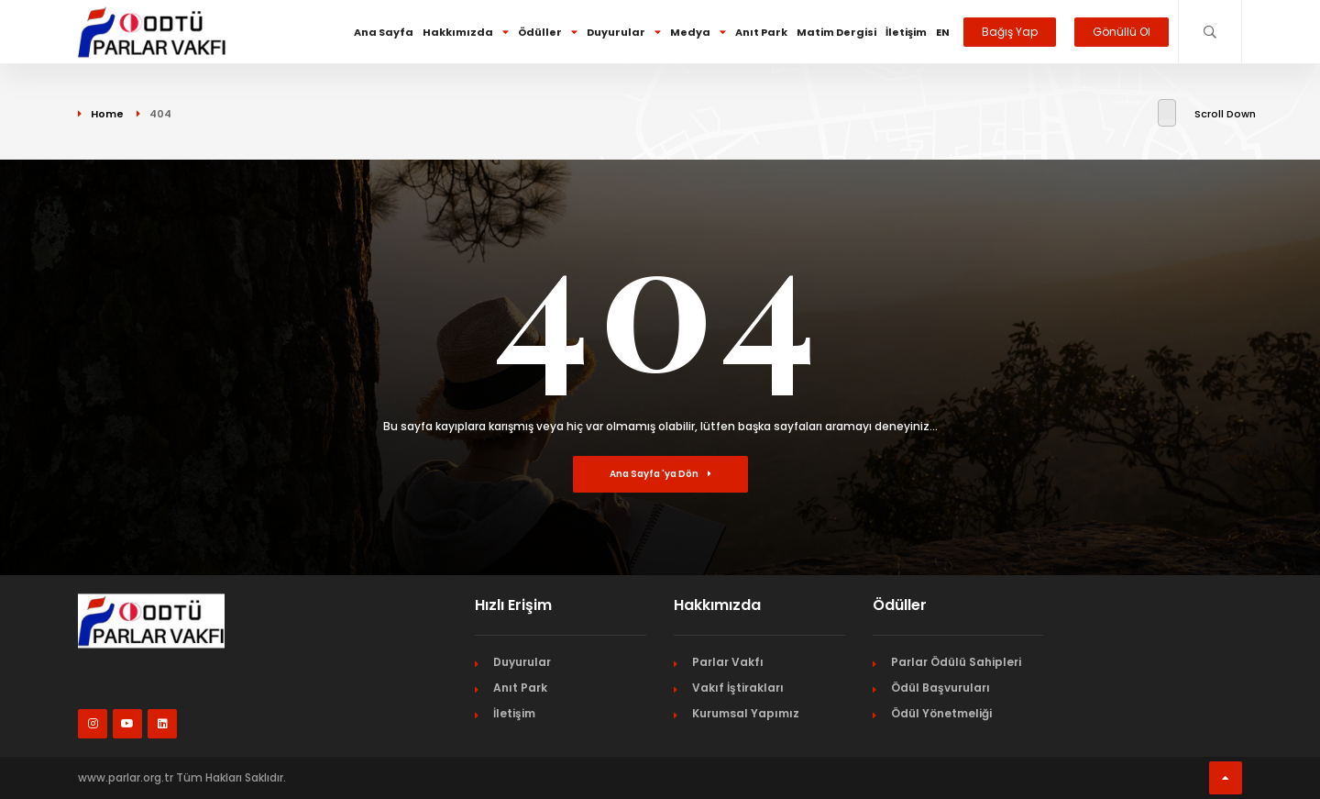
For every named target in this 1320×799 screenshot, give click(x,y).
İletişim (906, 32)
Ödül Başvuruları (940, 687)
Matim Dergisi (836, 32)
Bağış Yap (1010, 31)
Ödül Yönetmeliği (941, 713)
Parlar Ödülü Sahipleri (956, 662)
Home (107, 113)
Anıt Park (761, 32)
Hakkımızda (466, 32)
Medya (698, 32)
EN (943, 32)
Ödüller (548, 32)
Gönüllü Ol (1121, 31)
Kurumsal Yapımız (745, 713)
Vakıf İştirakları (738, 687)
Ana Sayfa (383, 32)
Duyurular (624, 32)
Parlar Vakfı (728, 662)
